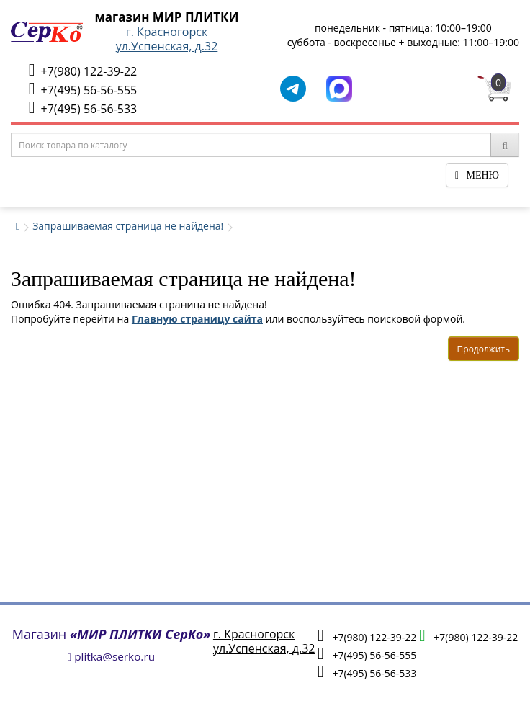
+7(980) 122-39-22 (83, 70)
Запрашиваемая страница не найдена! (127, 226)
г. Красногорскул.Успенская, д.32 (167, 39)
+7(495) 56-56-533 (83, 108)
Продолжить (483, 349)
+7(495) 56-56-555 (83, 89)
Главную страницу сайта (197, 319)
